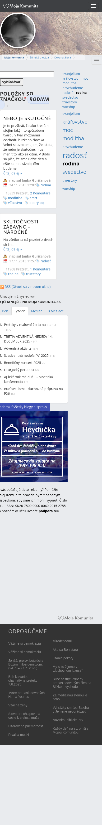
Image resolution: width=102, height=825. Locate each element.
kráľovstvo (70, 78)
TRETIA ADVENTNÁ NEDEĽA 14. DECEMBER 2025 (28, 338)
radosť (46, 263)
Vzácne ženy (17, 705)
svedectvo (70, 97)
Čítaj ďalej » (12, 173)
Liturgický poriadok (19, 369)
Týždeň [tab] (19, 311)
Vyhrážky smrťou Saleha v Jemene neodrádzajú (71, 709)
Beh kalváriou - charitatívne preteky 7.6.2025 (22, 680)
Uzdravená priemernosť (25, 726)
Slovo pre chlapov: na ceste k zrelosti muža (24, 715)
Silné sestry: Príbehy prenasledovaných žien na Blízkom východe (72, 683)
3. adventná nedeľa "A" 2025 (26, 355)
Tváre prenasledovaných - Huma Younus (27, 695)
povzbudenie (72, 88)
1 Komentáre (40, 272)
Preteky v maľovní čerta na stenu (30, 324)
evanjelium (71, 73)
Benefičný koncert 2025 (22, 362)
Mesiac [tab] (36, 311)
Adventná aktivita (18, 348)
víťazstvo (15, 202)
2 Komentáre (40, 193)
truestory (33, 276)
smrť (33, 198)
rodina (46, 185)
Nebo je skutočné (27, 118)
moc (85, 78)
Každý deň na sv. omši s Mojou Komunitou (70, 730)
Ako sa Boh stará (65, 649)
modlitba (15, 198)
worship (68, 107)
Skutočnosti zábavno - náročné (20, 229)
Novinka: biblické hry (68, 720)
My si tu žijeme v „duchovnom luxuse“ (68, 668)
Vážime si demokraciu (24, 643)
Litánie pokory (63, 658)
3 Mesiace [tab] (56, 311)
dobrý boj (37, 202)
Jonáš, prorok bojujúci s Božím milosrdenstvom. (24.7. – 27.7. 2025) (25, 664)
